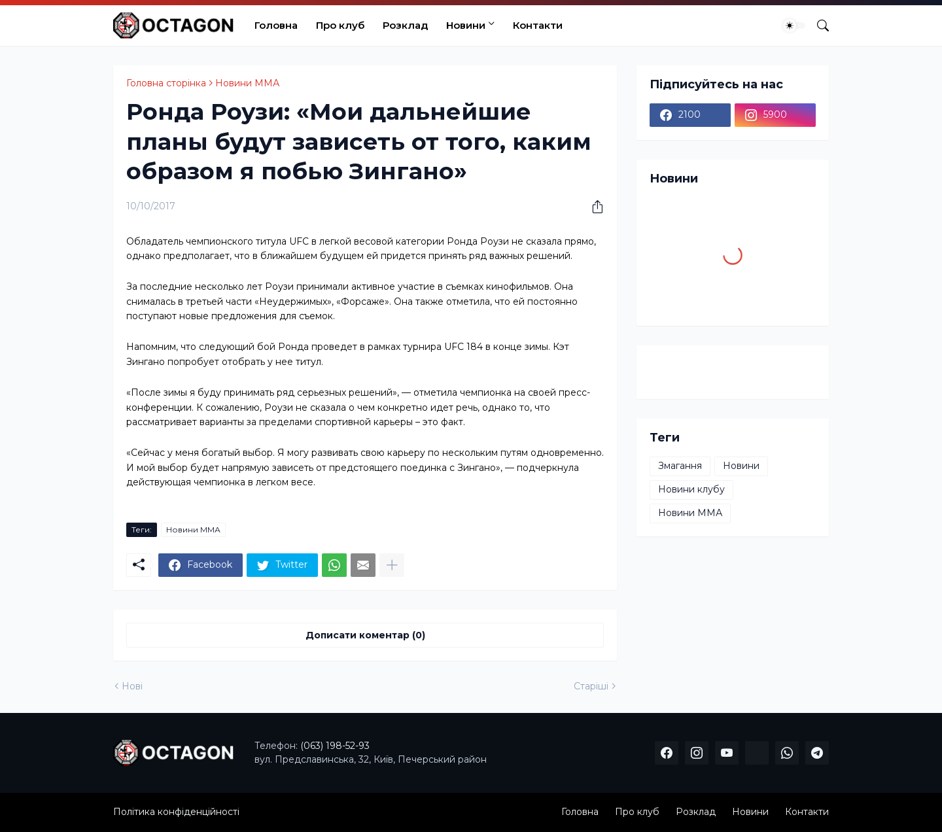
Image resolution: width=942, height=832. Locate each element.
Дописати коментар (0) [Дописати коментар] (365, 635)
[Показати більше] (391, 565)
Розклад (405, 25)
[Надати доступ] (593, 207)
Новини (465, 25)
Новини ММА (247, 83)
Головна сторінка (166, 83)
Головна (276, 25)
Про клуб (340, 25)
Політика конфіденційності (176, 812)
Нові (132, 686)
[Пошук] (818, 25)
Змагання (680, 466)
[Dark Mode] (794, 25)
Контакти (538, 25)
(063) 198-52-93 (335, 746)
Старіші (591, 686)
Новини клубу (691, 489)
